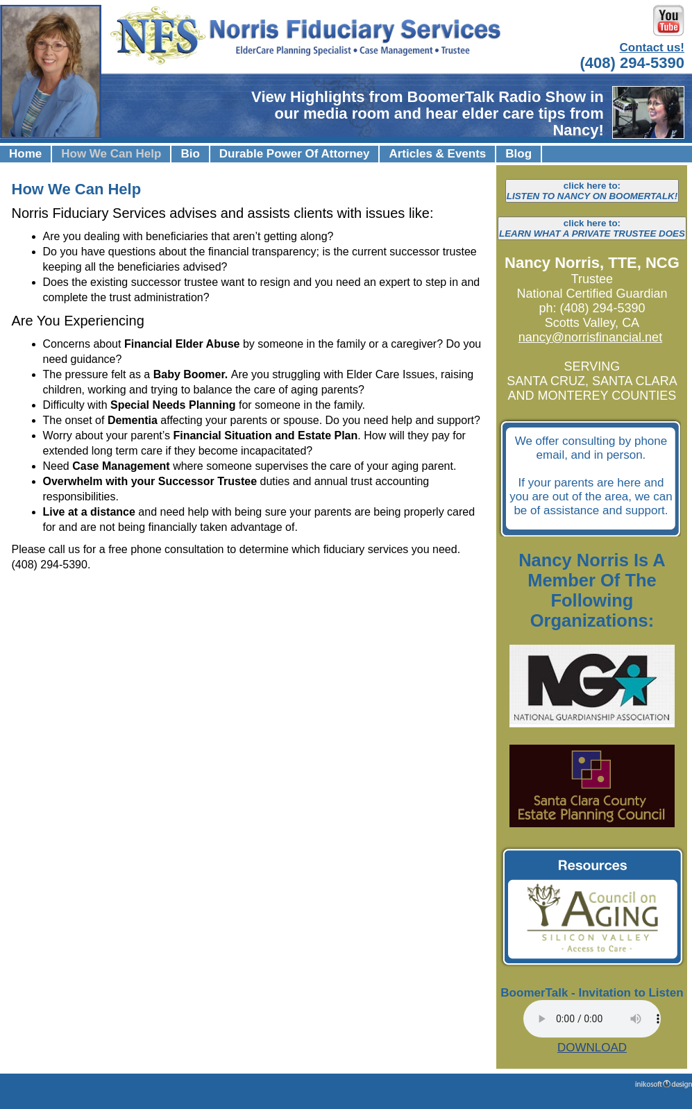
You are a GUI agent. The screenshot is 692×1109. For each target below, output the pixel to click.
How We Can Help (111, 153)
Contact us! (652, 47)
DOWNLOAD (592, 1047)
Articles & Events (437, 153)
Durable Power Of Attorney (294, 153)
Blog (518, 153)
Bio (189, 153)
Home (25, 153)
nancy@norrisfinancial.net (590, 337)
